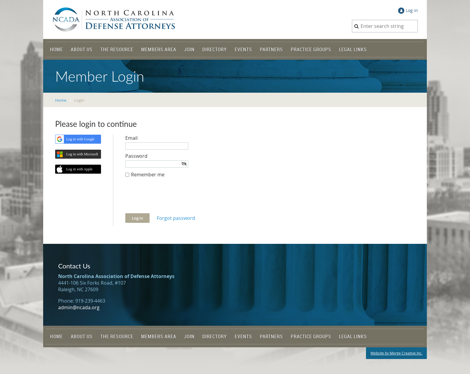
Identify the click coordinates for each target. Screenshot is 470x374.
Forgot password (176, 218)
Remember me (148, 174)
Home (60, 100)
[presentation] (170, 198)
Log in (412, 10)
